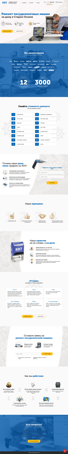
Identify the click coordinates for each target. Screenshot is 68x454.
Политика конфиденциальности (34, 452)
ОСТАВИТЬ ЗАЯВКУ (47, 353)
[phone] (52, 176)
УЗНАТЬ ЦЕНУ (52, 182)
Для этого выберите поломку (34, 108)
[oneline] (52, 172)
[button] (7, 31)
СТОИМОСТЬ (24, 2)
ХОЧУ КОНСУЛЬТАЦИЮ (34, 441)
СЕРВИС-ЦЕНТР (13, 2)
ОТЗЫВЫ (38, 2)
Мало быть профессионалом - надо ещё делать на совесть (57, 221)
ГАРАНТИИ (31, 2)
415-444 (49, 2)
